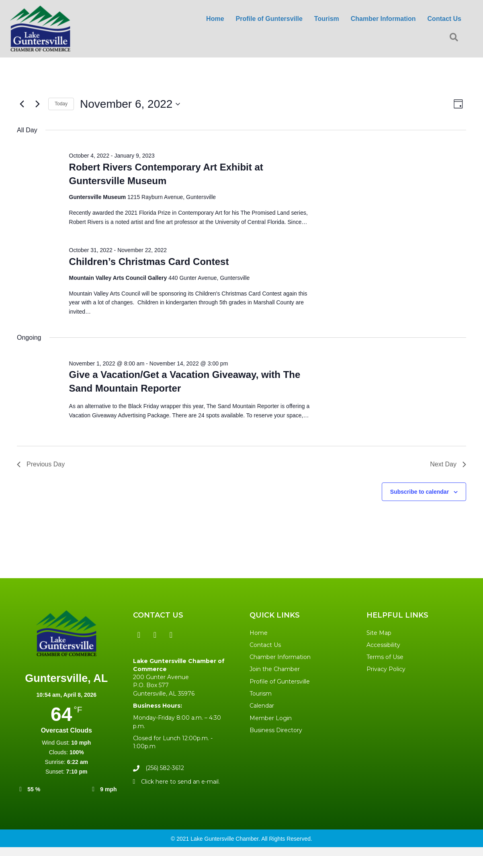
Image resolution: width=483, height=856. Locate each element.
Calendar (262, 705)
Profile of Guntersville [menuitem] (269, 18)
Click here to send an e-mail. (180, 781)
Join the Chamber (275, 669)
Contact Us (265, 645)
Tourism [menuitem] (326, 18)
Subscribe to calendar (419, 492)
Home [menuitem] (215, 18)
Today (61, 104)
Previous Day (41, 464)
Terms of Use (384, 657)
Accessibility (383, 645)
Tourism (261, 693)
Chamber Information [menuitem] (383, 18)
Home (259, 632)
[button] (455, 37)
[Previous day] (22, 104)
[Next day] (37, 104)
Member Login (271, 718)
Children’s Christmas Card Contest (149, 261)
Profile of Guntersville (280, 681)
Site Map (378, 632)
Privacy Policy (385, 669)
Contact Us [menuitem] (444, 18)
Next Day (448, 464)
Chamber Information (280, 657)
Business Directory (276, 730)
